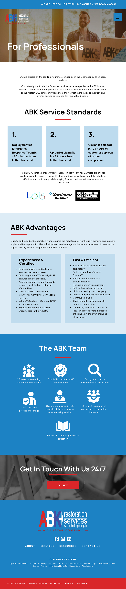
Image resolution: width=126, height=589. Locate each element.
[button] (118, 17)
